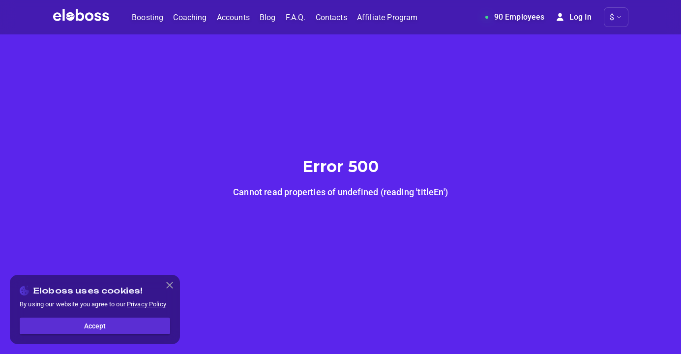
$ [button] (612, 17)
